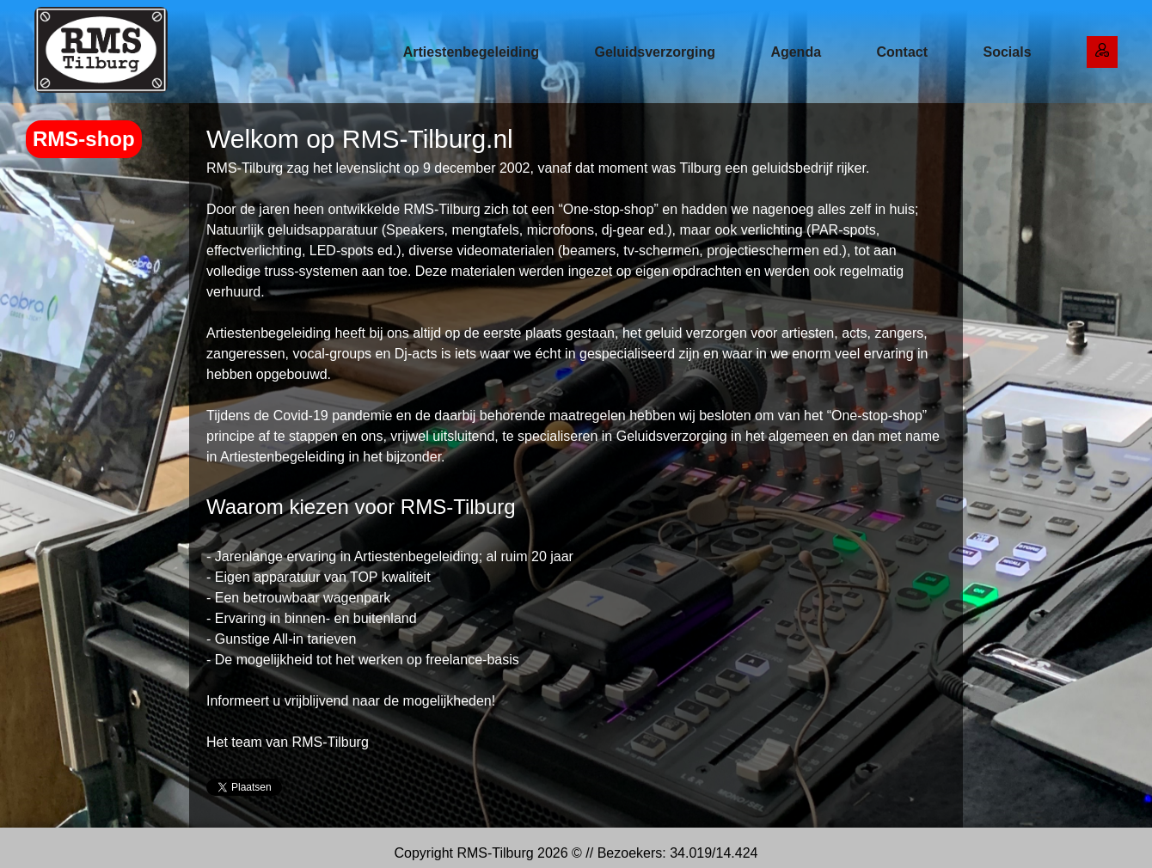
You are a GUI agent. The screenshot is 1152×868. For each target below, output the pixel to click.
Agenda (795, 52)
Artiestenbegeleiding (471, 52)
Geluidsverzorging (654, 52)
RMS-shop (84, 138)
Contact (902, 52)
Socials (1007, 52)
